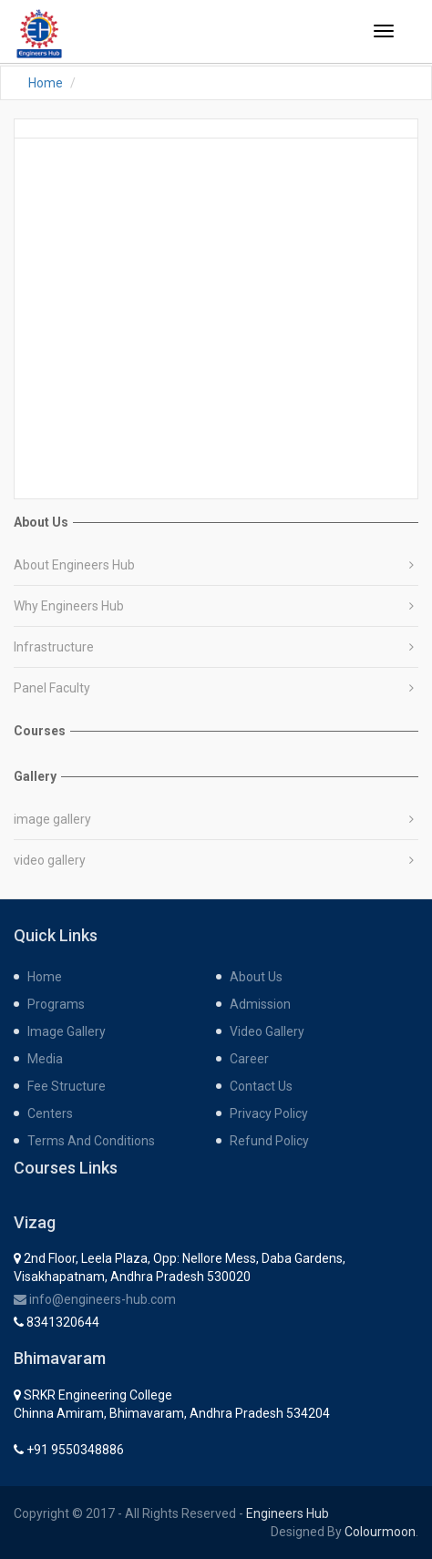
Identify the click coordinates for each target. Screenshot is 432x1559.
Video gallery (267, 1031)
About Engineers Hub (74, 565)
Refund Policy (269, 1140)
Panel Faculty (52, 688)
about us (256, 976)
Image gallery (66, 1031)
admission (260, 1004)
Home (45, 83)
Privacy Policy (269, 1113)
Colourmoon (380, 1531)
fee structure (66, 1086)
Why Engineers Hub (69, 606)
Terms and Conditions (91, 1140)
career (249, 1058)
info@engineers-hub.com (95, 1299)
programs (56, 1004)
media (45, 1058)
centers (50, 1113)
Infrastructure (54, 647)
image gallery (52, 819)
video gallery (50, 860)
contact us (261, 1086)
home (44, 976)
